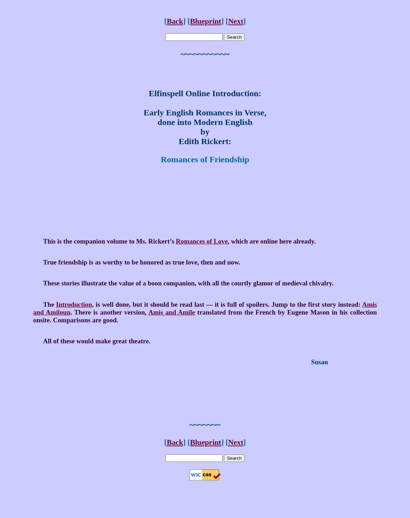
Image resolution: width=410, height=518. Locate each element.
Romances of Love (202, 241)
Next (236, 21)
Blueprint (205, 21)
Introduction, (75, 304)
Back (175, 21)
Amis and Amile (171, 312)
